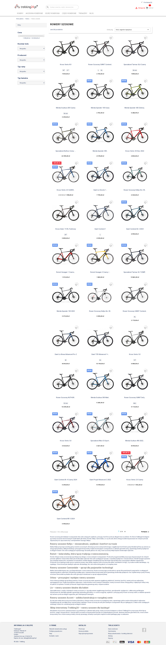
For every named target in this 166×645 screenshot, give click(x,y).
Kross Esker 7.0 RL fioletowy (65, 229)
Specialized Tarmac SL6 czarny (135, 64)
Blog (92, 13)
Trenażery (83, 13)
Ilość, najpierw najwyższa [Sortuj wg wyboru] (132, 29)
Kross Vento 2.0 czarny (134, 480)
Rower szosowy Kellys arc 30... (100, 311)
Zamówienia (112, 631)
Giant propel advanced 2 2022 (100, 480)
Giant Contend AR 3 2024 (66, 519)
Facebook (144, 630)
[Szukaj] (62, 7)
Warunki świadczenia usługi (58, 629)
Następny (145, 532)
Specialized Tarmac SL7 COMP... (135, 272)
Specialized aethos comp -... (66, 151)
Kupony (110, 638)
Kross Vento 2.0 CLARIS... (66, 190)
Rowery (20, 13)
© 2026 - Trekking (19, 641)
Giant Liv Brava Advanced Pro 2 (66, 354)
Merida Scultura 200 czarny (65, 108)
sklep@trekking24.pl (30, 638)
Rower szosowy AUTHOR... (65, 397)
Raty (50, 633)
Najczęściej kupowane (86, 633)
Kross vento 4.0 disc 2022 (134, 151)
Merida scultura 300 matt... (100, 397)
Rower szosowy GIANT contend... (135, 311)
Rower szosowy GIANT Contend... (100, 64)
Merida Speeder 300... (100, 151)
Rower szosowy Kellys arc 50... (135, 190)
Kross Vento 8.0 (65, 64)
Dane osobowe (113, 629)
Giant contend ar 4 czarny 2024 (65, 480)
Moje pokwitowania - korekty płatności (120, 633)
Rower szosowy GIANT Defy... (134, 397)
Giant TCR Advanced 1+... (100, 354)
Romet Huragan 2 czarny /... (100, 272)
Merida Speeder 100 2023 (66, 311)
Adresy (110, 636)
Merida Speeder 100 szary (100, 108)
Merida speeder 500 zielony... (135, 108)
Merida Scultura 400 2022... (134, 441)
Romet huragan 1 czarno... (65, 272)
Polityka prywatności (55, 631)
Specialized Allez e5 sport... (100, 441)
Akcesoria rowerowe (34, 13)
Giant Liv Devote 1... (100, 190)
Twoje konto (114, 625)
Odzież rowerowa (52, 13)
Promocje (82, 629)
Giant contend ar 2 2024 (134, 229)
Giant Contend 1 (100, 229)
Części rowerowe (69, 13)
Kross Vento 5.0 (134, 354)
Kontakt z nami (54, 636)
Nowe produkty (83, 631)
